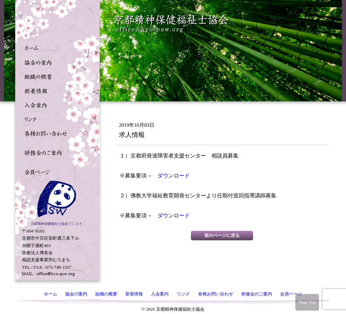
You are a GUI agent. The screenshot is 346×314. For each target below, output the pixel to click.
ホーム (55, 48)
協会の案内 (55, 62)
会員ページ (55, 171)
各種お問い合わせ (55, 133)
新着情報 (55, 90)
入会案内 (55, 104)
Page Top (307, 302)
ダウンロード (173, 175)
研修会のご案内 (55, 152)
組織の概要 (55, 76)
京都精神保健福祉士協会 (171, 24)
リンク (55, 119)
